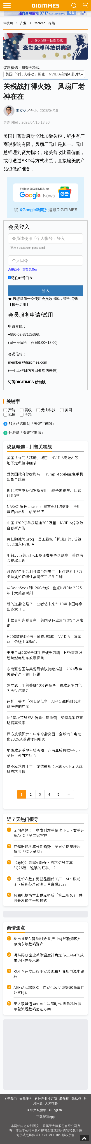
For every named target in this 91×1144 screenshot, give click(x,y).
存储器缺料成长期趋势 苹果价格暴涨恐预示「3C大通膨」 (47, 849)
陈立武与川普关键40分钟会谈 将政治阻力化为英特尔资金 (44, 688)
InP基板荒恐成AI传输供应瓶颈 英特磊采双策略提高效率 (45, 720)
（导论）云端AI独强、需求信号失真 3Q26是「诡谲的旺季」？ (45, 865)
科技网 (8, 23)
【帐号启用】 (19, 305)
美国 (68, 410)
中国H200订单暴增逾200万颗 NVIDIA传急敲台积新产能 (45, 525)
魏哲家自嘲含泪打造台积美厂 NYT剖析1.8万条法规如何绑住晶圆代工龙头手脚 (44, 574)
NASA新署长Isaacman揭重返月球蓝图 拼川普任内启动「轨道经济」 (44, 509)
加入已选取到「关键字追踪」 (32, 423)
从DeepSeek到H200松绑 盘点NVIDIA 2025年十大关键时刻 (44, 590)
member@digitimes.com (27, 362)
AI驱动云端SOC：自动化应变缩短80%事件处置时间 (49, 990)
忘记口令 (14, 269)
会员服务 (25, 1099)
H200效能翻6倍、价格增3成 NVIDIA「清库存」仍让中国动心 (44, 639)
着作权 (64, 1099)
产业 (23, 23)
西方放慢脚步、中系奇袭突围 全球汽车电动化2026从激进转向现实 (44, 736)
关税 (28, 415)
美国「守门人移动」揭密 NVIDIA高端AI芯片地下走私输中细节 (44, 460)
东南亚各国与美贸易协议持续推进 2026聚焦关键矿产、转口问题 (44, 671)
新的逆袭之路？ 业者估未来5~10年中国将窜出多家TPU (44, 606)
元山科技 (48, 410)
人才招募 (51, 1103)
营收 (28, 410)
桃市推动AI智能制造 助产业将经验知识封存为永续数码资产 (47, 941)
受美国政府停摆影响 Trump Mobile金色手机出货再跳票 (45, 476)
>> (68, 794)
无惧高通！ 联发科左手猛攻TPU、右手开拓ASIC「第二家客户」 (49, 833)
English (56, 1110)
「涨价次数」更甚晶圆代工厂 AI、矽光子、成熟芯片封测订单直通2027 (47, 881)
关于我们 (10, 1099)
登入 (46, 290)
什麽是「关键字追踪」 (27, 432)
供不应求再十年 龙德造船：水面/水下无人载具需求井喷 (45, 769)
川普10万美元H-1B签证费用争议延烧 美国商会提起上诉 (45, 558)
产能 (11, 410)
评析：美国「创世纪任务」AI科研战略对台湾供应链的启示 (44, 704)
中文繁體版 (38, 1110)
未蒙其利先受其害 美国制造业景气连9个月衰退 (45, 623)
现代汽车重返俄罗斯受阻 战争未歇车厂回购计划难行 (44, 493)
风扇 (11, 415)
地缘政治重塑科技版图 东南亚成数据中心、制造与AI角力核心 (44, 753)
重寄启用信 (29, 269)
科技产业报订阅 (46, 1099)
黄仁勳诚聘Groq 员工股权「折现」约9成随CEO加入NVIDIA (44, 541)
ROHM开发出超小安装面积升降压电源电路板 (49, 974)
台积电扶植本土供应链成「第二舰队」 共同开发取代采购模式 (48, 898)
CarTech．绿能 (44, 23)
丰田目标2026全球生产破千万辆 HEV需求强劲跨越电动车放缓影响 (44, 655)
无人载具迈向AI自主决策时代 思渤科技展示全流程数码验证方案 (47, 1006)
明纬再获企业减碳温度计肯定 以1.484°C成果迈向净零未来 (49, 957)
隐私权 (76, 1099)
